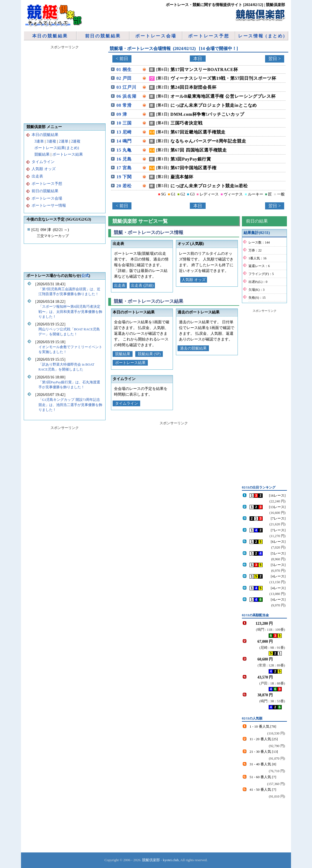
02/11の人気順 (252, 718)
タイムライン (126, 403)
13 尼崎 (124, 132)
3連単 (39, 141)
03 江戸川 (126, 87)
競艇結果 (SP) (149, 354)
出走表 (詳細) (142, 285)
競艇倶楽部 (151, 860)
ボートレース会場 (155, 36)
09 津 (121, 114)
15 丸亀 (124, 150)
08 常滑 (124, 105)
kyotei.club (171, 860)
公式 (85, 276)
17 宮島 (124, 167)
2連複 (75, 141)
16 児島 (124, 159)
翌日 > (274, 58)
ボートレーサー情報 (49, 205)
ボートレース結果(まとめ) (56, 148)
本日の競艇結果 (50, 36)
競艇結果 (122, 354)
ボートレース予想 (208, 36)
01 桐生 (124, 69)
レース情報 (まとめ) (261, 36)
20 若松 (124, 185)
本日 (197, 58)
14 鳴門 (124, 141)
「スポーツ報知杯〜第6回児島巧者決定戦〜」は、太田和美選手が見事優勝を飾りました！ (70, 311)
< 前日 (122, 58)
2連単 (63, 141)
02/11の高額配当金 (255, 615)
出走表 (119, 285)
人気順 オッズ (194, 280)
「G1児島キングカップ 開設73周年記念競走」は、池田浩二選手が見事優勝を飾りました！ (70, 404)
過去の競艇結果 (193, 348)
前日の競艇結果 (103, 36)
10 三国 (124, 123)
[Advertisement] (264, 396)
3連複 (51, 141)
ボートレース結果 (130, 363)
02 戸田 (124, 78)
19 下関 (124, 176)
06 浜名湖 (126, 96)
